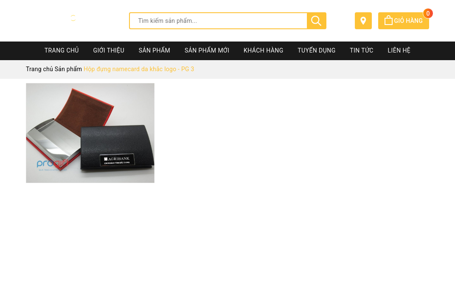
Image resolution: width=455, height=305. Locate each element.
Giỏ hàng (407, 20)
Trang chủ (62, 50)
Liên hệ (399, 50)
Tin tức (362, 50)
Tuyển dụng (316, 50)
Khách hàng (264, 50)
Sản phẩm (155, 50)
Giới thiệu (108, 50)
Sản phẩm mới (207, 50)
